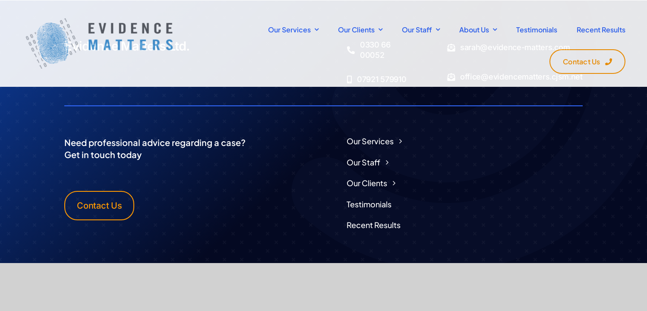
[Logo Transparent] (99, 21)
